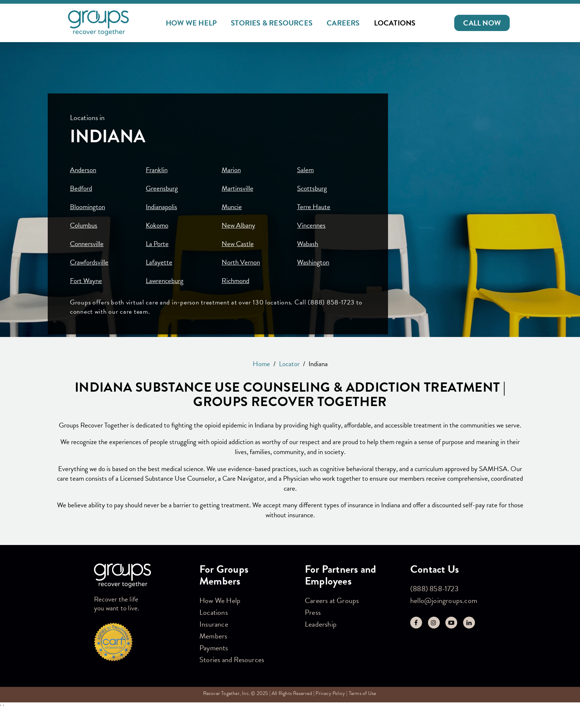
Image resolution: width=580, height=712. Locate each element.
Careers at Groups (332, 600)
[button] (481, 23)
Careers (343, 22)
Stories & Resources (272, 22)
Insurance (213, 624)
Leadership (321, 624)
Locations (395, 22)
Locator (289, 363)
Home (261, 363)
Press (313, 612)
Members (213, 635)
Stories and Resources (231, 659)
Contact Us (434, 569)
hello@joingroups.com (443, 600)
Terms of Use (362, 693)
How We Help (191, 22)
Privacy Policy (330, 693)
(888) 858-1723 (434, 588)
